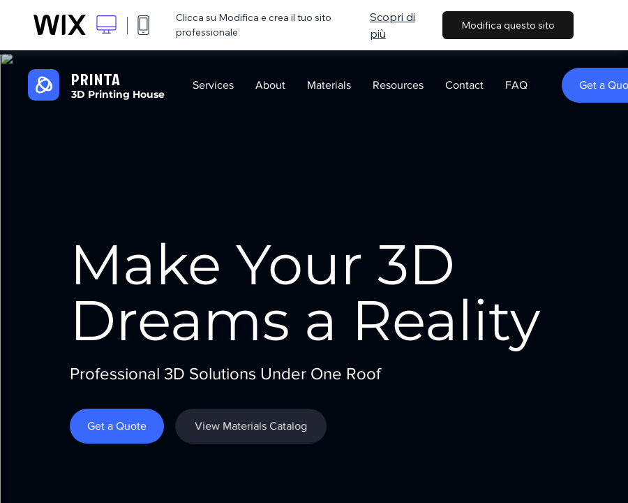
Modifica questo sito (508, 25)
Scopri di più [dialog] (392, 25)
